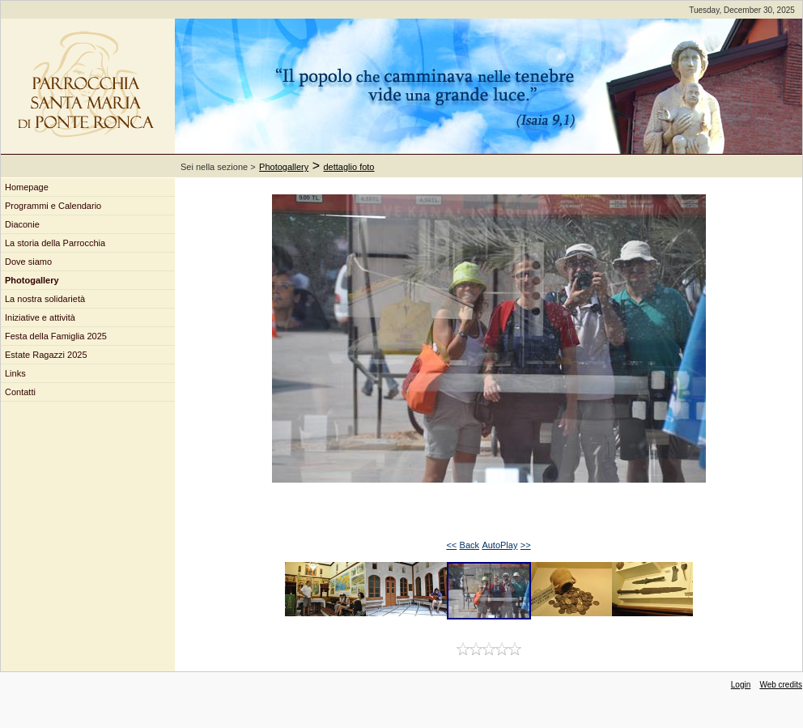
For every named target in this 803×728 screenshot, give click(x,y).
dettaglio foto (349, 167)
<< (451, 545)
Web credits (780, 684)
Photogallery (283, 167)
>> (525, 545)
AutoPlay (499, 545)
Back (469, 545)
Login (740, 684)
